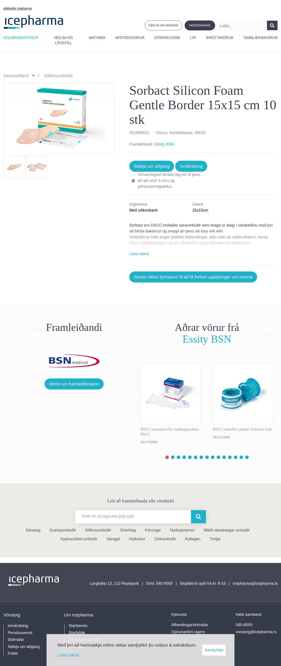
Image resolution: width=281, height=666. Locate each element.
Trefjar (215, 539)
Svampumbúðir (62, 530)
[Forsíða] (33, 21)
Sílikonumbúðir (58, 75)
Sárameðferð (16, 75)
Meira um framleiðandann (74, 384)
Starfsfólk (77, 633)
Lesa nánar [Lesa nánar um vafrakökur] (68, 655)
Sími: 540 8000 (159, 583)
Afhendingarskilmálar (189, 625)
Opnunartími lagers (188, 632)
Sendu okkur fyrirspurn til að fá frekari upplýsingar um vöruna (193, 277)
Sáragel (113, 539)
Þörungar (153, 530)
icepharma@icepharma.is (255, 583)
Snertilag (128, 530)
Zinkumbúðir (165, 539)
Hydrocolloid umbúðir (78, 539)
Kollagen (192, 539)
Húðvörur (137, 539)
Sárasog (33, 530)
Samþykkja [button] (214, 650)
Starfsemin (78, 626)
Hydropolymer (182, 530)
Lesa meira (139, 254)
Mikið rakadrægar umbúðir (227, 530)
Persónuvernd (20, 633)
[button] (167, 457)
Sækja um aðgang (163, 25)
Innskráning (200, 25)
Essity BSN (164, 144)
